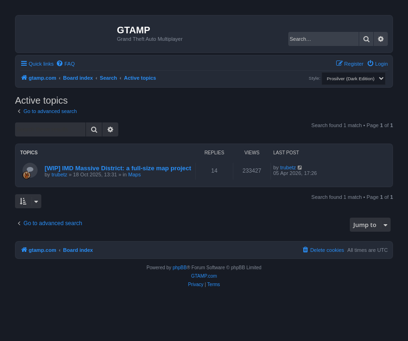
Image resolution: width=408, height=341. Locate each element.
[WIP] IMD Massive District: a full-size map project (118, 168)
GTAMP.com (204, 276)
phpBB (180, 267)
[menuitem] (65, 63)
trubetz (60, 174)
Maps (134, 174)
